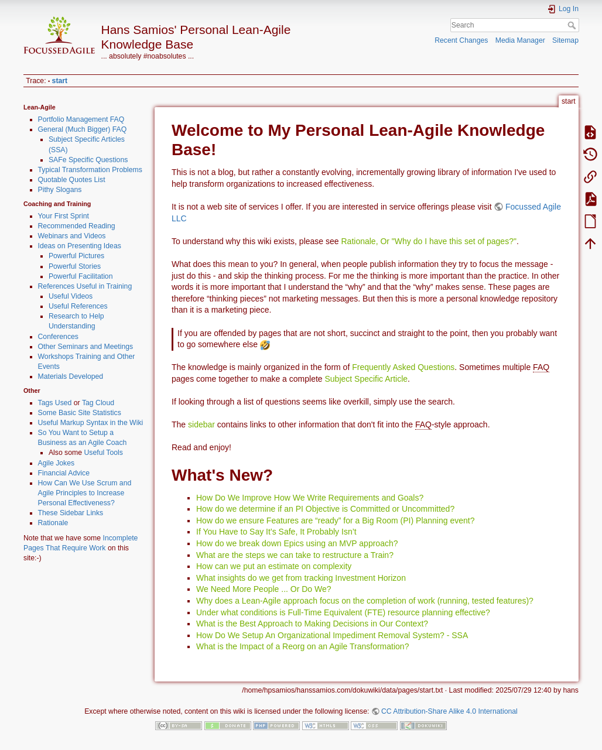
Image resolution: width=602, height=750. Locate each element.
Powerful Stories (75, 266)
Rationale (53, 523)
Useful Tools (103, 452)
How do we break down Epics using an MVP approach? (297, 543)
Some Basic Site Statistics (79, 413)
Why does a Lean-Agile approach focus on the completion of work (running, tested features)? (364, 600)
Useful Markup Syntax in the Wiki (90, 423)
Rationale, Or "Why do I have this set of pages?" (428, 241)
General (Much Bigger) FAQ (82, 129)
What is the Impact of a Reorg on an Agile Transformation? (302, 646)
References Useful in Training (85, 286)
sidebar (201, 424)
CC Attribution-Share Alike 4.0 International (449, 711)
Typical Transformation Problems (90, 170)
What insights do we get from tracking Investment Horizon (301, 578)
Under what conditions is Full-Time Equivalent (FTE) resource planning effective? (343, 612)
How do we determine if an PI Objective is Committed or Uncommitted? (325, 508)
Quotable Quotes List (71, 180)
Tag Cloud (98, 403)
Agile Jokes (56, 463)
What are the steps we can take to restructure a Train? (295, 555)
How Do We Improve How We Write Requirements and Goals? (309, 497)
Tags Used (55, 403)
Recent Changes (461, 40)
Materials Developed (71, 376)
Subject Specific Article (366, 378)
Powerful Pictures (76, 256)
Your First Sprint (63, 216)
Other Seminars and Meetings (86, 347)
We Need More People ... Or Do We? (263, 589)
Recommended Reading (76, 226)
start (60, 81)
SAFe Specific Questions (88, 160)
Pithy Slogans (60, 190)
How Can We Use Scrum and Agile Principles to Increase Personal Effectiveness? (85, 493)
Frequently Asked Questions (403, 367)
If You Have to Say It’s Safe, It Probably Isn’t (276, 531)
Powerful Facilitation (81, 276)
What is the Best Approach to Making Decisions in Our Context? (312, 623)
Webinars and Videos (72, 236)
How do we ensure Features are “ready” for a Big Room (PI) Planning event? (335, 520)
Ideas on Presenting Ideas (79, 246)
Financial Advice (64, 473)
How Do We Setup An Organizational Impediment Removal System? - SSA (332, 635)
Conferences (58, 337)
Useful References (78, 306)
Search (573, 25)
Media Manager (520, 40)
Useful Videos (71, 296)
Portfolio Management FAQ (81, 119)
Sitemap (565, 40)
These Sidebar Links (71, 513)
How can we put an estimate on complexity (273, 566)
